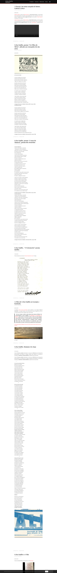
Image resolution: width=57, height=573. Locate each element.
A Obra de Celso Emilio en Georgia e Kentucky (26, 303)
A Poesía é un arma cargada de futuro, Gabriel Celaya (27, 7)
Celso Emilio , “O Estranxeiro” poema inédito (27, 249)
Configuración (50, 571)
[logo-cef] (9, 1)
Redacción (22, 41)
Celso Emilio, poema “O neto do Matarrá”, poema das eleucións (25, 141)
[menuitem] (31, 1)
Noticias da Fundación (17, 50)
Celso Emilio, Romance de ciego (25, 347)
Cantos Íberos (39, 16)
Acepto (46, 571)
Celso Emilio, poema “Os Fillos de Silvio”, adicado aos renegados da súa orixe (27, 47)
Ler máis (16, 340)
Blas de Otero (26, 14)
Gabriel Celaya (16, 14)
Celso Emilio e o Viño (21, 554)
